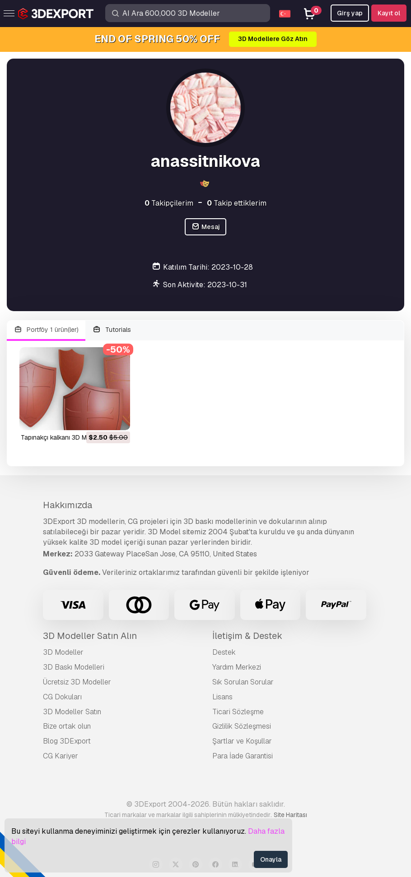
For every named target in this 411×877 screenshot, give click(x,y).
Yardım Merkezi (236, 667)
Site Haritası (290, 815)
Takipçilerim (169, 203)
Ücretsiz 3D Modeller (77, 682)
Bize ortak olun (67, 726)
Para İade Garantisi (242, 756)
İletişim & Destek (247, 636)
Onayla (270, 859)
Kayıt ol (389, 13)
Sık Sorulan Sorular (243, 682)
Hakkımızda (67, 505)
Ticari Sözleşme (238, 711)
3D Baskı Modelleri (73, 667)
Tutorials (112, 330)
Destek (224, 652)
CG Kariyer (60, 756)
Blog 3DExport (67, 741)
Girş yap (350, 13)
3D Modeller (63, 652)
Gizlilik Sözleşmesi (241, 726)
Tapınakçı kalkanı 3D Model (60, 437)
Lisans (222, 697)
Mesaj (205, 227)
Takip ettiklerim (236, 203)
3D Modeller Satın (72, 711)
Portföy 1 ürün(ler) (46, 330)
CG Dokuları (62, 697)
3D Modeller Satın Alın (90, 636)
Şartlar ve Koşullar (242, 741)
